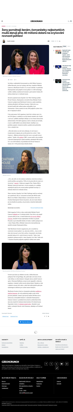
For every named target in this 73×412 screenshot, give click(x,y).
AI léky (21, 345)
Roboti (3, 345)
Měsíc (69, 46)
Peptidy (22, 343)
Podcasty (39, 383)
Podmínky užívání (6, 405)
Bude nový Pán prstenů (61, 347)
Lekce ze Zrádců (59, 349)
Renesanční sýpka (43, 345)
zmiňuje (21, 137)
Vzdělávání (5, 388)
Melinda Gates (5, 316)
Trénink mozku (24, 347)
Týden (64, 46)
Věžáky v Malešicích (43, 347)
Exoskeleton (5, 347)
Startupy (4, 386)
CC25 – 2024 (22, 390)
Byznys (3, 26)
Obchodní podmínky (32, 405)
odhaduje (15, 214)
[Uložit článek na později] (10, 79)
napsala (16, 183)
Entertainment (6, 383)
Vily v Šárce (41, 343)
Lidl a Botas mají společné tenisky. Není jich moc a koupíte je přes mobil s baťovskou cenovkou (66, 70)
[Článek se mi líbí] (15, 79)
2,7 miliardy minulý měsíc (24, 304)
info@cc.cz (8, 403)
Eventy (38, 386)
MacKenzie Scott (14, 316)
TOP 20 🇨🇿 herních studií (26, 393)
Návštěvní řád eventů (43, 405)
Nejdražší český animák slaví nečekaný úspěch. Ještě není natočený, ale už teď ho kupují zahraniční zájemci (66, 55)
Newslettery (39, 381)
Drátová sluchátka (7, 343)
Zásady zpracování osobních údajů (19, 405)
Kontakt (59, 383)
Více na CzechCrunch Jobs (37, 207)
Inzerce (59, 381)
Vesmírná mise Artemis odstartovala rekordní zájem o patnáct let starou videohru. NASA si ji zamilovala (66, 85)
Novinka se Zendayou (61, 345)
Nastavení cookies (52, 405)
